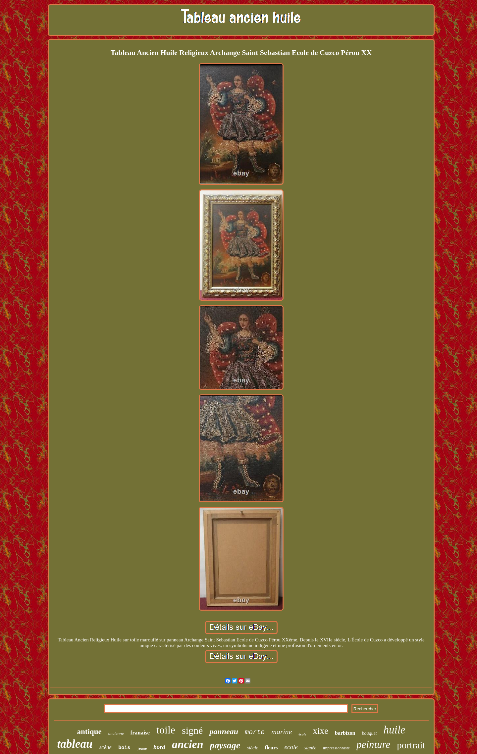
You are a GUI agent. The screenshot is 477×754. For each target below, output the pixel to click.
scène (105, 747)
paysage (225, 745)
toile (165, 730)
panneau (223, 731)
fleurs (271, 747)
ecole (291, 746)
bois (124, 748)
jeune (142, 749)
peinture (373, 744)
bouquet (369, 733)
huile (394, 730)
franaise (140, 732)
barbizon (345, 733)
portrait (411, 745)
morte (255, 732)
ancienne (116, 733)
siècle (252, 747)
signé (192, 730)
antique (89, 732)
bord (159, 746)
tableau (74, 743)
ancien (187, 744)
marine (281, 732)
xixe (321, 731)
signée (310, 747)
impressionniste (336, 747)
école (302, 734)
